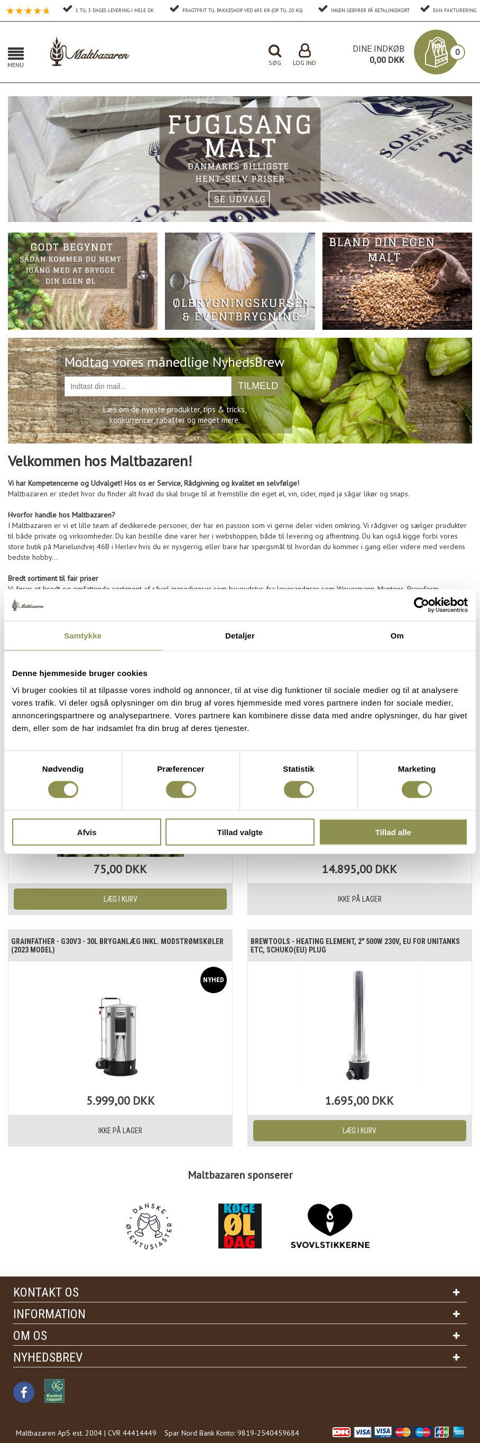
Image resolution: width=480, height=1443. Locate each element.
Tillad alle (393, 831)
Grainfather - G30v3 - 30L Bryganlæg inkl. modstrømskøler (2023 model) (96, 946)
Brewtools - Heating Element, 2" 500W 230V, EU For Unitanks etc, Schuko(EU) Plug (351, 946)
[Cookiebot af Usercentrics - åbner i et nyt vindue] (421, 605)
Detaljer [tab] (240, 635)
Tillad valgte (240, 831)
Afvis (87, 831)
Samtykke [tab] (82, 635)
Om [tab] (397, 635)
